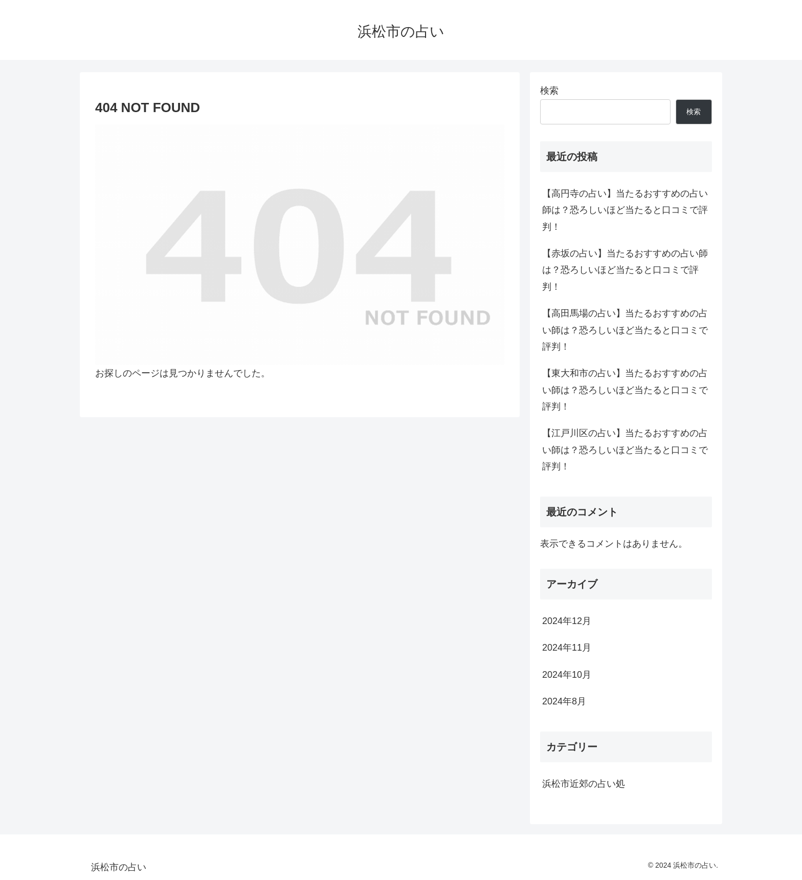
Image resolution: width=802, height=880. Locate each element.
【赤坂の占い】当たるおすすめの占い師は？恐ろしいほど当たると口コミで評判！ (625, 270)
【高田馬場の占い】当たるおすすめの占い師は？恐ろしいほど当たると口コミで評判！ (625, 330)
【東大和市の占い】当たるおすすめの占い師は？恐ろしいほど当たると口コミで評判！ (625, 390)
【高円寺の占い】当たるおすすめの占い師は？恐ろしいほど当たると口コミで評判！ (625, 210)
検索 (549, 90)
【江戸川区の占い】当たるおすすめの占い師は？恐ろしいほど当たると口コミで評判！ (625, 449)
